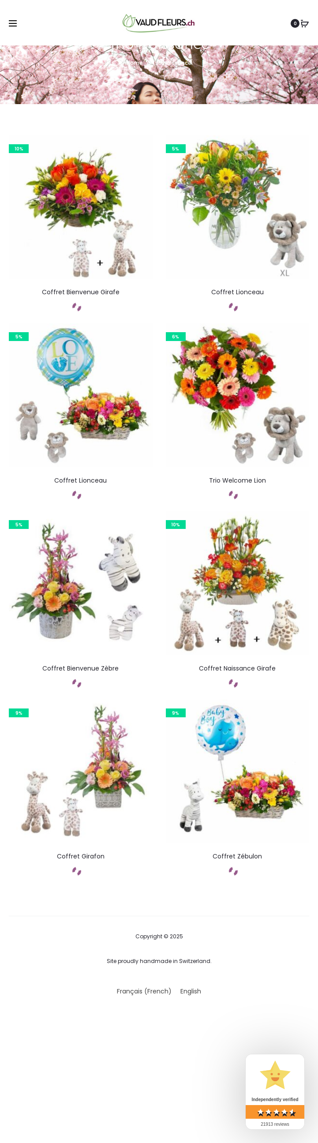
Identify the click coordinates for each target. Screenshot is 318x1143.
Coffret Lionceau (237, 292)
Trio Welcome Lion (237, 480)
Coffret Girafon (81, 856)
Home (135, 63)
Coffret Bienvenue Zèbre (80, 668)
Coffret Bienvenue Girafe (81, 292)
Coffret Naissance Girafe (237, 668)
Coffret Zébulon (237, 856)
